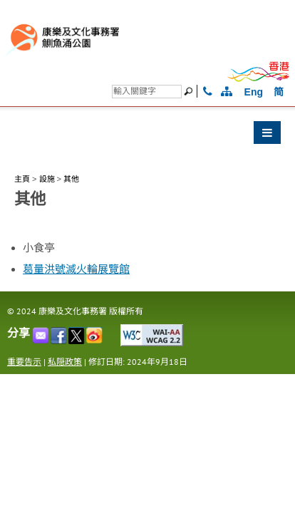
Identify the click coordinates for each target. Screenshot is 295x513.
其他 (71, 179)
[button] (147, 136)
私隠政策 (65, 361)
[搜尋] (147, 91)
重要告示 (24, 361)
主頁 (22, 179)
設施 (47, 179)
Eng (253, 92)
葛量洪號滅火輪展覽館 (76, 269)
